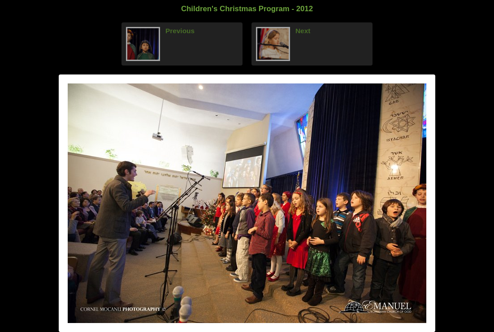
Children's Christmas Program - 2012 (247, 8)
